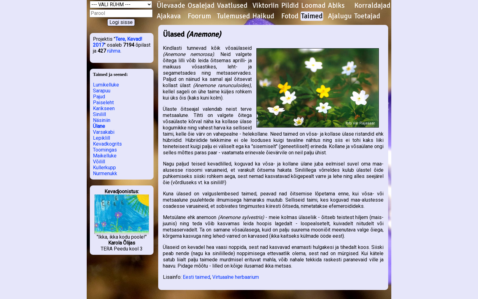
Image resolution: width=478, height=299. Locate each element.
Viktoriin (265, 5)
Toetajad (367, 16)
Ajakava (169, 16)
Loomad (313, 5)
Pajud (99, 97)
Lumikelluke (106, 85)
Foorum (199, 16)
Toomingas (105, 150)
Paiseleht (103, 102)
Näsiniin (101, 120)
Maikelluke (105, 156)
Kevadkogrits (107, 144)
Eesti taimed (196, 277)
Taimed (312, 16)
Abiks (336, 5)
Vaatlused (232, 5)
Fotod (289, 16)
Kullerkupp (104, 168)
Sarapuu (101, 91)
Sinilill (99, 114)
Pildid (290, 5)
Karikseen (104, 108)
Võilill (99, 162)
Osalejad (201, 5)
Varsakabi (103, 132)
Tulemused (233, 16)
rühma (113, 51)
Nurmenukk (105, 173)
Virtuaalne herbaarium (235, 277)
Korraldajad (372, 5)
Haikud (263, 16)
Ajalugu (340, 16)
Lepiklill (101, 138)
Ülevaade (171, 5)
